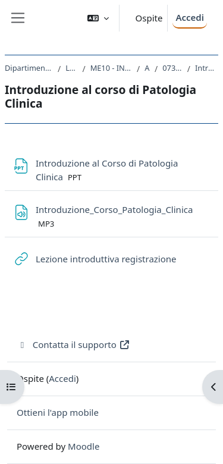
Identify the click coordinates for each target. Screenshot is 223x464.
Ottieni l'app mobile (58, 412)
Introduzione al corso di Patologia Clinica (206, 67)
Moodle (83, 446)
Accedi (189, 17)
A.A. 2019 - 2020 (147, 67)
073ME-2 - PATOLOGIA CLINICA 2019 (172, 67)
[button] (98, 18)
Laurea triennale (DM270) (71, 67)
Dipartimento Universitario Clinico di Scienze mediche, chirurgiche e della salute (29, 67)
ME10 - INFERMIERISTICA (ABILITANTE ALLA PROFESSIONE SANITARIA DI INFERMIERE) (111, 67)
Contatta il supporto (73, 344)
